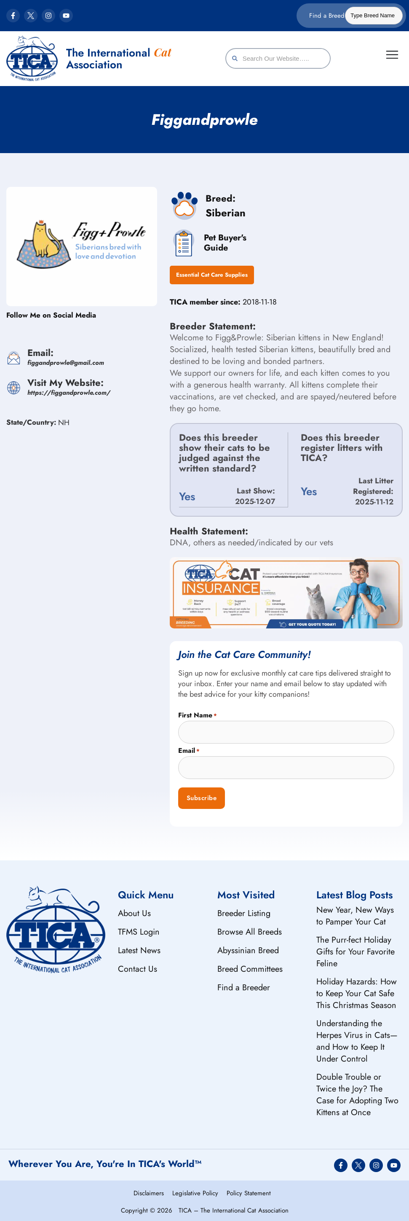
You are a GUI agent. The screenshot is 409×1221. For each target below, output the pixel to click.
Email (189, 748)
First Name (197, 713)
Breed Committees (250, 966)
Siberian (226, 213)
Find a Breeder (243, 985)
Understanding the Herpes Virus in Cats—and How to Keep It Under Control (357, 1038)
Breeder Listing (243, 911)
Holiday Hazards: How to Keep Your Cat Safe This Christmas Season (356, 991)
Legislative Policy (195, 1190)
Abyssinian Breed (248, 948)
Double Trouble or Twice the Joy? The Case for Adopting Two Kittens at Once (357, 1092)
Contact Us (137, 966)
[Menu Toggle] (393, 54)
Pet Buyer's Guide (222, 241)
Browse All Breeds (249, 929)
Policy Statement (249, 1190)
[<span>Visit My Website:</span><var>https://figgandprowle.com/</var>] (13, 387)
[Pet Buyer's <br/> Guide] (182, 241)
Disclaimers (149, 1190)
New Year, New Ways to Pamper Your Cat (355, 913)
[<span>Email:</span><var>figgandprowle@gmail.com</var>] (13, 357)
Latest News (139, 948)
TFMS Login (139, 929)
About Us (134, 911)
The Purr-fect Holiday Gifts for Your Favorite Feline (355, 949)
